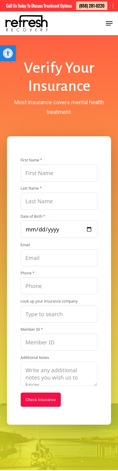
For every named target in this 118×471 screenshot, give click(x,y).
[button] (8, 53)
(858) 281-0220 (91, 5)
